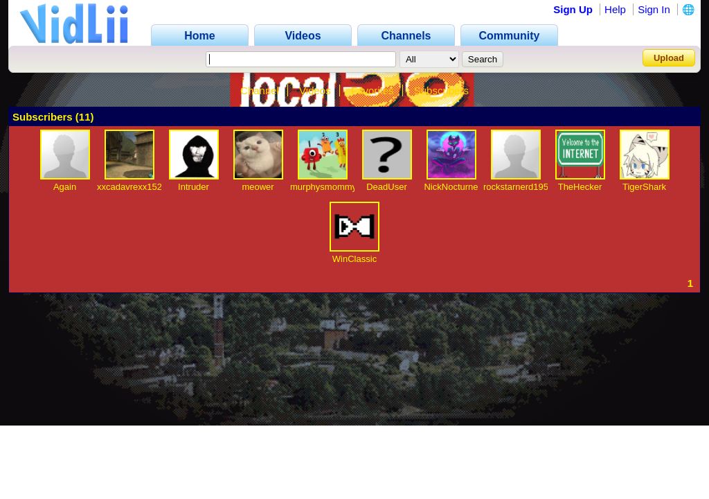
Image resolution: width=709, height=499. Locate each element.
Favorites (372, 90)
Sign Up (573, 9)
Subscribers (441, 90)
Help (615, 9)
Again (64, 187)
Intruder (193, 187)
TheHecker (580, 187)
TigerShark (644, 187)
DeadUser (386, 187)
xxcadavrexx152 (129, 187)
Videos (315, 90)
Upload (669, 58)
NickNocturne (451, 187)
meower (257, 187)
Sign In (654, 9)
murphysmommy (323, 187)
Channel (259, 90)
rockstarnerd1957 (518, 187)
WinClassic (354, 259)
